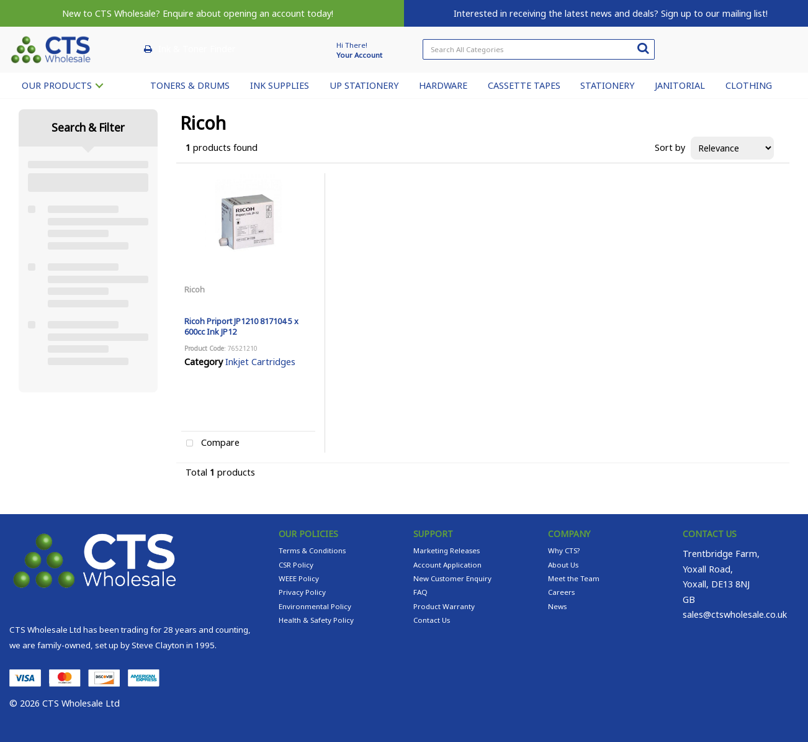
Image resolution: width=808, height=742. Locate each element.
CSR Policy (296, 564)
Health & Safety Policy (316, 620)
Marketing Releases (446, 550)
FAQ (420, 592)
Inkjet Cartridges (260, 362)
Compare (210, 444)
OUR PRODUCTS (57, 85)
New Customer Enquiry (452, 578)
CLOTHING (748, 85)
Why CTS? (564, 550)
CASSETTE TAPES (524, 85)
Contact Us (431, 620)
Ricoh (194, 289)
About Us (563, 564)
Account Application (447, 564)
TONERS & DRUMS (190, 85)
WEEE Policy (299, 578)
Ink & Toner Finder (197, 49)
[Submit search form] (643, 47)
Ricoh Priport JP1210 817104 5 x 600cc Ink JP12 (241, 326)
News (557, 606)
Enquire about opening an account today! (248, 13)
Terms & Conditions (312, 550)
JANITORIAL (680, 85)
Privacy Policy (302, 592)
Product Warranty (444, 606)
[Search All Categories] (539, 49)
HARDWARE (443, 85)
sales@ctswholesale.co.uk (735, 614)
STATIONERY (607, 85)
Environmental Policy (315, 606)
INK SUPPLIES (279, 85)
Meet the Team (573, 578)
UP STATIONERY (364, 85)
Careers (561, 592)
